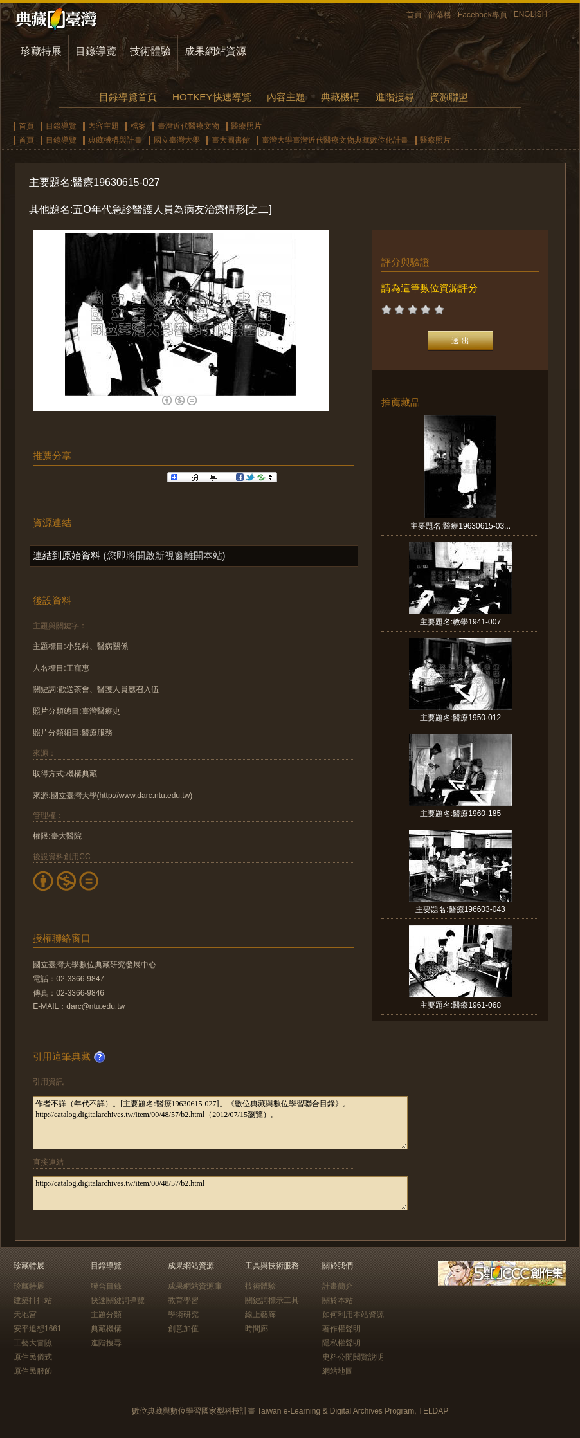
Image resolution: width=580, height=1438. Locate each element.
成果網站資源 (215, 51)
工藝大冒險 (33, 1342)
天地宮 (25, 1314)
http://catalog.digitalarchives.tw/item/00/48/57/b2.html (220, 1193)
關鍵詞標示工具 (272, 1300)
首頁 (414, 14)
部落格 (439, 14)
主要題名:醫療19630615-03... (460, 526)
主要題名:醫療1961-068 (460, 1005)
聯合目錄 (106, 1286)
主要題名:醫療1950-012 (460, 717)
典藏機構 (340, 96)
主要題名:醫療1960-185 (460, 813)
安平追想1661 (38, 1328)
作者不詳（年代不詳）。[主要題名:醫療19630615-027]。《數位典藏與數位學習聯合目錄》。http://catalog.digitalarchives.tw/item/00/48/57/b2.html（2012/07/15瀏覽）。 (220, 1122)
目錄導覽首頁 (128, 96)
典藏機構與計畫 (115, 140)
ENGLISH (531, 14)
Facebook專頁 (482, 14)
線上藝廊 (260, 1314)
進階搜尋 (395, 96)
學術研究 (183, 1314)
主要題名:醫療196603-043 (460, 909)
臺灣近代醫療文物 (188, 126)
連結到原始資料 (66, 555)
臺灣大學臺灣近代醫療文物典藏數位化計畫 (335, 140)
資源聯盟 (449, 96)
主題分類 (106, 1314)
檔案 (138, 126)
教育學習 (183, 1300)
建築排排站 (33, 1300)
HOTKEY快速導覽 (211, 96)
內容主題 (286, 96)
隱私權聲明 (341, 1342)
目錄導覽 (95, 51)
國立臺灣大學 (177, 140)
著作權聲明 (341, 1328)
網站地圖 (337, 1371)
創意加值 (183, 1328)
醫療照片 (246, 126)
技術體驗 (150, 51)
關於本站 (337, 1300)
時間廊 (256, 1328)
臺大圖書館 (231, 140)
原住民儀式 (33, 1356)
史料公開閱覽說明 (353, 1356)
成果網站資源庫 (195, 1286)
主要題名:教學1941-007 (460, 621)
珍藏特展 (41, 51)
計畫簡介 (337, 1286)
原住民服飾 (33, 1371)
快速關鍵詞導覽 (118, 1300)
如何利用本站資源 (353, 1314)
